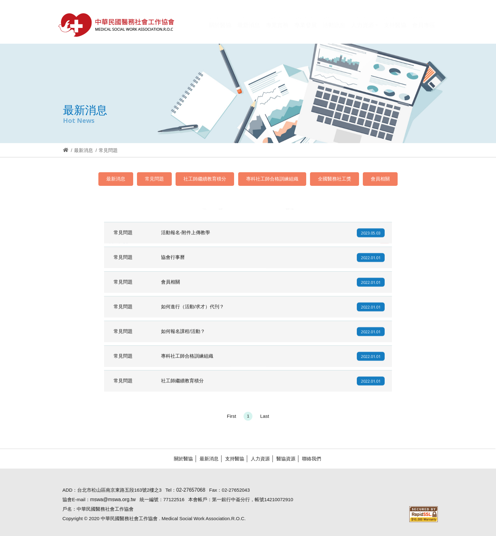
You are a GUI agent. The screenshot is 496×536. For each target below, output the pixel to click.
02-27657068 (187, 490)
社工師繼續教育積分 (204, 178)
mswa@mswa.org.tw (110, 499)
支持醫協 (231, 458)
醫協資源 (283, 458)
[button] (364, 29)
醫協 (116, 25)
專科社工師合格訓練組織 (272, 178)
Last (264, 418)
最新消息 (83, 150)
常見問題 (154, 178)
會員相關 (380, 178)
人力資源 (257, 458)
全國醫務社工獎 (334, 178)
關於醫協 (180, 458)
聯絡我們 (308, 458)
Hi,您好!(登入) (381, 15)
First (231, 418)
